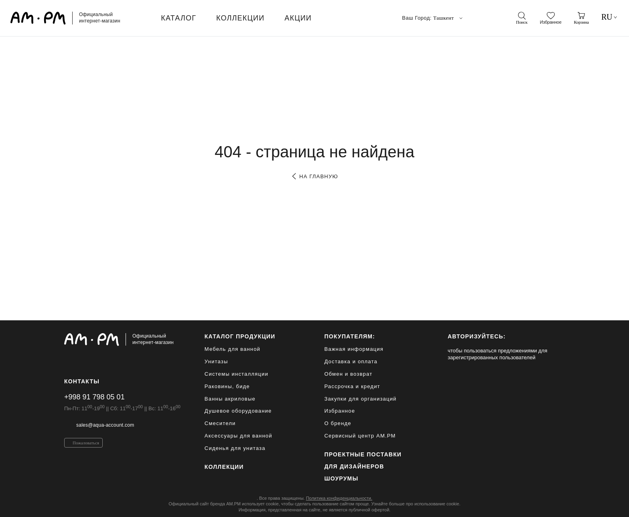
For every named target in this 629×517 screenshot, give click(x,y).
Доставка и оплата (350, 361)
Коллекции (224, 467)
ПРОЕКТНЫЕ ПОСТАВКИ (363, 454)
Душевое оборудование (238, 411)
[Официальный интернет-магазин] (122, 339)
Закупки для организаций (360, 399)
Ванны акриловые (230, 399)
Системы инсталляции (236, 374)
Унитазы (216, 361)
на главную (314, 176)
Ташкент (448, 18)
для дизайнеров (354, 466)
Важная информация (353, 349)
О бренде (337, 423)
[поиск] (521, 18)
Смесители (220, 423)
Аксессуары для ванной (238, 436)
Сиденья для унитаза (235, 448)
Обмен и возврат (348, 374)
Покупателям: (349, 336)
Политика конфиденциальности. (339, 498)
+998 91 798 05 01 (94, 397)
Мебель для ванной (232, 349)
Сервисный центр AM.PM (360, 436)
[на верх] (557, 505)
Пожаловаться (86, 442)
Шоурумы (341, 478)
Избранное (339, 411)
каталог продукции (240, 336)
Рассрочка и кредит (352, 386)
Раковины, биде (227, 386)
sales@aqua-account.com (105, 425)
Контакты (81, 381)
